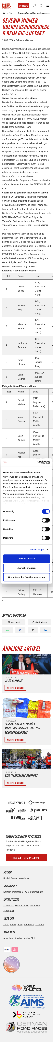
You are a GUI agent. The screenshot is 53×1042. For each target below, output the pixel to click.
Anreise (18, 938)
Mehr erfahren (15, 688)
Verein (13, 924)
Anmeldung (23, 5)
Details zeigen (37, 549)
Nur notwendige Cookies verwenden (26, 577)
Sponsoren (8, 905)
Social (6, 878)
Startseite (11, 13)
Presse (14, 878)
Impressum (17, 892)
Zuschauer (8, 911)
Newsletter (24, 878)
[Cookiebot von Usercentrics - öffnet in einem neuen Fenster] (38, 462)
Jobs (20, 924)
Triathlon (39, 924)
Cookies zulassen (26, 558)
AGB (27, 892)
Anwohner (8, 938)
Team (6, 924)
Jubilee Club (29, 938)
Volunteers (35, 905)
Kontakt (7, 892)
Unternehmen (22, 905)
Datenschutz (36, 892)
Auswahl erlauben (26, 568)
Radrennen (29, 924)
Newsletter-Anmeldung (26, 857)
